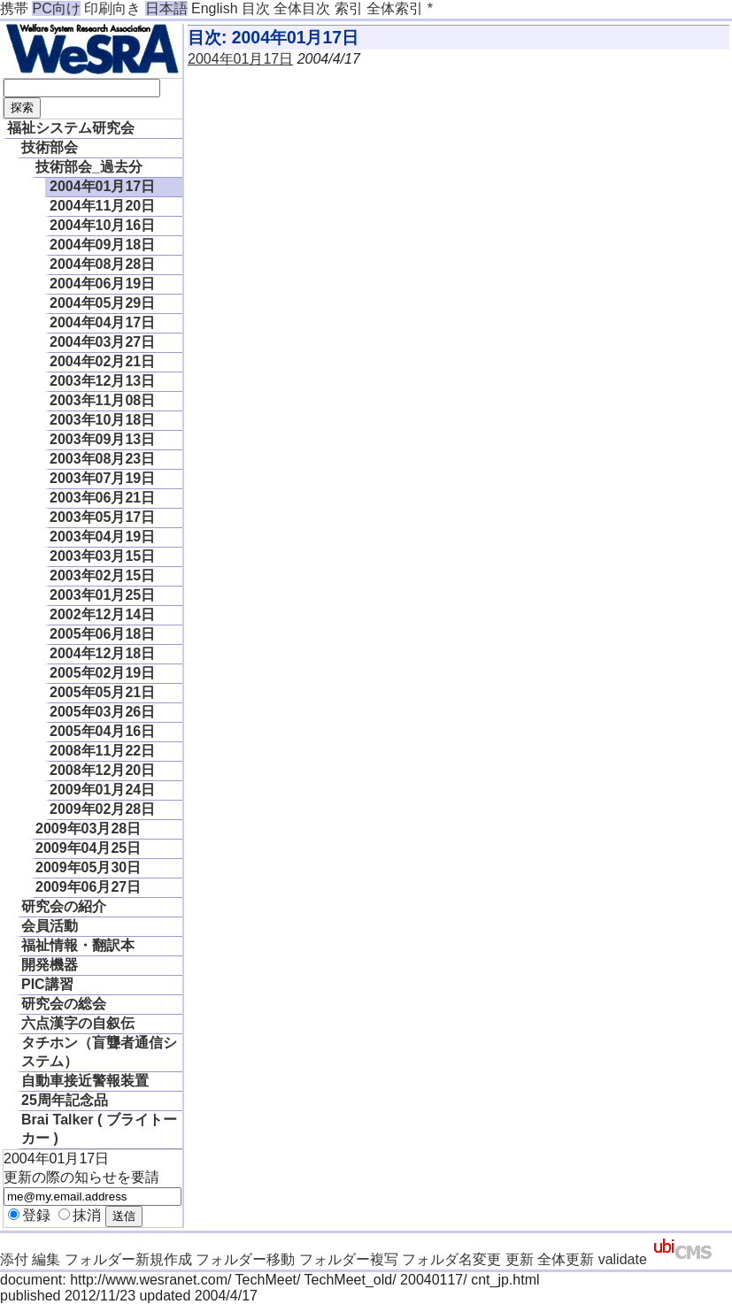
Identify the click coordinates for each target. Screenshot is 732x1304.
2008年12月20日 (102, 770)
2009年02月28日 (102, 809)
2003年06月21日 (102, 497)
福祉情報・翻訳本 (78, 945)
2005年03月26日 (102, 711)
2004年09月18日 (102, 244)
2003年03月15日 (102, 556)
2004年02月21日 (102, 361)
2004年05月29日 (102, 303)
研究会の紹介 (63, 906)
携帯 (14, 8)
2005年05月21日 (102, 692)
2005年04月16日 (102, 731)
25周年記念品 (64, 1100)
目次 (256, 8)
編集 (46, 1259)
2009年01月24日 (102, 789)
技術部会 (49, 147)
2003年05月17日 (102, 517)
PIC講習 (47, 984)
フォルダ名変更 (451, 1259)
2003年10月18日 (102, 419)
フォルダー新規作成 (128, 1259)
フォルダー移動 (245, 1259)
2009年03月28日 (88, 828)
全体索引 (394, 8)
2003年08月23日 (102, 458)
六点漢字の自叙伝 (78, 1023)
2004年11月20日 (102, 205)
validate (622, 1259)
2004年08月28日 (102, 264)
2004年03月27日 (102, 341)
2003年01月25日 (102, 594)
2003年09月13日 (102, 439)
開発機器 (49, 964)
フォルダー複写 (348, 1259)
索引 (349, 8)
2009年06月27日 (88, 886)
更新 (519, 1259)
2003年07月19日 (102, 478)
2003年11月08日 (102, 400)
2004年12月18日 (102, 653)
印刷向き (112, 8)
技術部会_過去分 (89, 166)
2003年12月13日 (102, 380)
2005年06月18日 (102, 633)
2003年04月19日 (102, 536)
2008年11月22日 (102, 750)
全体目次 (302, 8)
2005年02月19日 (102, 672)
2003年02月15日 (102, 575)
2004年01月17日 (102, 186)
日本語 (166, 8)
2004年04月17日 (102, 322)
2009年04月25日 (88, 847)
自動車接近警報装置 (85, 1080)
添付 (14, 1259)
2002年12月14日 (102, 614)
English (214, 8)
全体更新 (565, 1259)
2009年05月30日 (88, 867)
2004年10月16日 (102, 225)
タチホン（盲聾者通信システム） (99, 1052)
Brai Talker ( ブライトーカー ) (99, 1129)
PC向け (56, 8)
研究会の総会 (63, 1003)
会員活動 (49, 925)
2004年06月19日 (102, 283)
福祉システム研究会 (71, 127)
